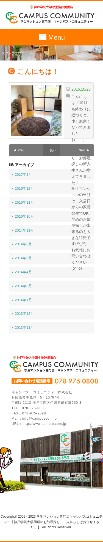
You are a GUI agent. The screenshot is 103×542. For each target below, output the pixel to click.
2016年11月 (24, 202)
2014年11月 (24, 230)
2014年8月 (23, 244)
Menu (51, 38)
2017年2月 (23, 174)
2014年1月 (23, 300)
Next (82, 150)
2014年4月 (23, 272)
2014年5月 (23, 258)
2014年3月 (23, 286)
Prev (21, 150)
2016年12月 (24, 188)
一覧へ (51, 150)
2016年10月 (24, 216)
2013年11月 (24, 327)
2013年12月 (24, 314)
